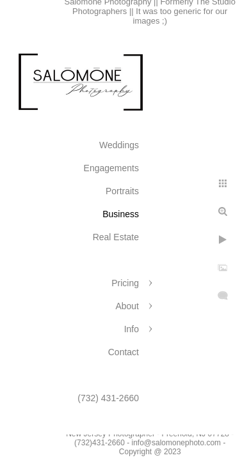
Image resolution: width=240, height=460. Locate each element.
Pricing (125, 283)
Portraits (122, 191)
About (127, 306)
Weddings (119, 145)
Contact (123, 352)
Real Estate (116, 237)
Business (120, 214)
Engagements (111, 168)
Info (131, 329)
